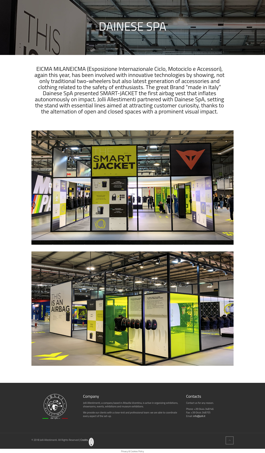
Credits (84, 440)
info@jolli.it (199, 416)
